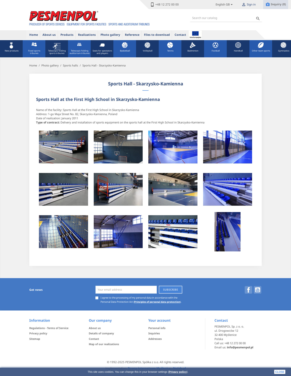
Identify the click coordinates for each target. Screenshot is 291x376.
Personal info (157, 328)
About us (49, 35)
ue (195, 34)
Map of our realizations (104, 344)
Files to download (157, 35)
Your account (159, 320)
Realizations (87, 35)
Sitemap (34, 339)
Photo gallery (110, 35)
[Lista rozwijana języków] (225, 4)
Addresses (155, 339)
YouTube (257, 290)
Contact (180, 35)
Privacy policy (178, 371)
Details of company (101, 333)
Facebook (248, 290)
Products (67, 35)
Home (33, 35)
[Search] (226, 18)
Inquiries (154, 333)
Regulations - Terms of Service (48, 328)
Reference (132, 35)
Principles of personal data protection (157, 301)
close (279, 371)
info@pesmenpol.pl (240, 347)
